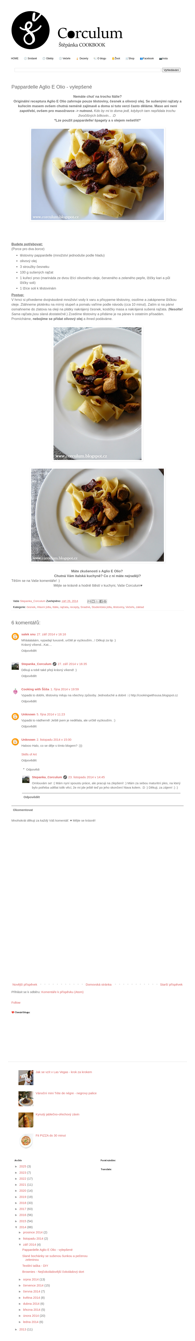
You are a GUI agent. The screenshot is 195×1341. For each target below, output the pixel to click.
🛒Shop (130, 58)
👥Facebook (147, 58)
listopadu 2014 (33, 1238)
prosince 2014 (33, 1232)
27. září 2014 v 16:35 (72, 664)
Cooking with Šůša (35, 689)
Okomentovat (23, 810)
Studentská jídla (102, 607)
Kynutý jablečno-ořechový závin (57, 1114)
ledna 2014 (31, 1322)
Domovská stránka (98, 984)
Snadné (85, 607)
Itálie (55, 607)
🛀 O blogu (100, 58)
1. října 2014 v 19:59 (64, 689)
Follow (15, 1002)
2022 (23, 1178)
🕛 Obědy (48, 58)
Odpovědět (29, 650)
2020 (23, 1190)
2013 (23, 1329)
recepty (74, 607)
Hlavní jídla (44, 607)
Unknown (28, 714)
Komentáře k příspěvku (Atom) (62, 992)
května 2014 (32, 1297)
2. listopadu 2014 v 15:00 (54, 739)
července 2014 (33, 1285)
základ (140, 607)
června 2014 (32, 1291)
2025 (23, 1166)
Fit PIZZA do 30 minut (51, 1135)
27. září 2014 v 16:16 (51, 634)
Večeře (130, 607)
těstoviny (118, 607)
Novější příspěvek (24, 984)
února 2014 (31, 1315)
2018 (23, 1203)
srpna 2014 (31, 1279)
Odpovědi (32, 769)
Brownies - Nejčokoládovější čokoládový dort (53, 1271)
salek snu (28, 634)
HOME (14, 58)
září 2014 (30, 1244)
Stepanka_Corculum (36, 664)
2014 (23, 1227)
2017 (23, 1209)
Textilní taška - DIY (35, 1265)
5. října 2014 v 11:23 (51, 714)
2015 (23, 1221)
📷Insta (163, 58)
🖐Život (116, 58)
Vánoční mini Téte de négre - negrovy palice (66, 1093)
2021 (23, 1184)
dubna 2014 (31, 1303)
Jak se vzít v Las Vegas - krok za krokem (64, 1072)
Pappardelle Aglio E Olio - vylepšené (47, 1249)
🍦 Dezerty (82, 58)
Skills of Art (29, 754)
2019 (23, 1197)
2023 (23, 1172)
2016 (23, 1215)
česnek (31, 607)
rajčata (64, 607)
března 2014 (32, 1309)
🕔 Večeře (65, 58)
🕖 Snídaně (30, 58)
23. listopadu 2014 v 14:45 (86, 777)
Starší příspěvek (171, 984)
